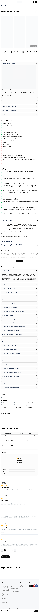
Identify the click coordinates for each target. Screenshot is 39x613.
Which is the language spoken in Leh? (11, 330)
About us (12, 585)
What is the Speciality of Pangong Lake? (11, 353)
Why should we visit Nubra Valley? (10, 345)
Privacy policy (13, 589)
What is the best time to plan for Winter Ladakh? (13, 311)
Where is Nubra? (6, 284)
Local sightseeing (6, 221)
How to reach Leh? (7, 300)
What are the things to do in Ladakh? (11, 376)
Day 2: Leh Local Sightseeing (8, 99)
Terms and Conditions (15, 591)
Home (2, 5)
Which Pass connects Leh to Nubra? (10, 368)
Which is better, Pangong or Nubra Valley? (12, 341)
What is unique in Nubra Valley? (9, 349)
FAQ (21, 585)
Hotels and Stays (6, 241)
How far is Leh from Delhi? (8, 303)
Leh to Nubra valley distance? (9, 296)
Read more (19, 260)
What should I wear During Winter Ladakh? (12, 334)
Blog (11, 586)
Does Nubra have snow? (8, 364)
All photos (33, 46)
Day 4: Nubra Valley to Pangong (9, 106)
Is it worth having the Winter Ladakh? (11, 387)
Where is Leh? (6, 270)
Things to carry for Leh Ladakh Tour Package (15, 245)
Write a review (5, 556)
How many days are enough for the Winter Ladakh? (14, 326)
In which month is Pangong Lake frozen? (11, 361)
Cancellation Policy (14, 588)
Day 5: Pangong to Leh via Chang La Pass (11, 110)
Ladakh (6, 5)
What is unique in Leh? (7, 315)
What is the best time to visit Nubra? (10, 357)
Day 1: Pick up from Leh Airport (8, 63)
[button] (33, 2)
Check (36, 611)
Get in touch (22, 586)
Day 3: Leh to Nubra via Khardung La (10, 102)
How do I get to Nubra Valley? (9, 322)
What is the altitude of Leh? (8, 338)
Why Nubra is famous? (7, 380)
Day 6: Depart (5, 114)
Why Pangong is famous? (8, 383)
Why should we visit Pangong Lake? (10, 319)
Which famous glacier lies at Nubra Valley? (12, 372)
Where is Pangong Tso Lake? (9, 288)
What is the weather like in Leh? (9, 307)
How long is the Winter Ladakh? (9, 292)
